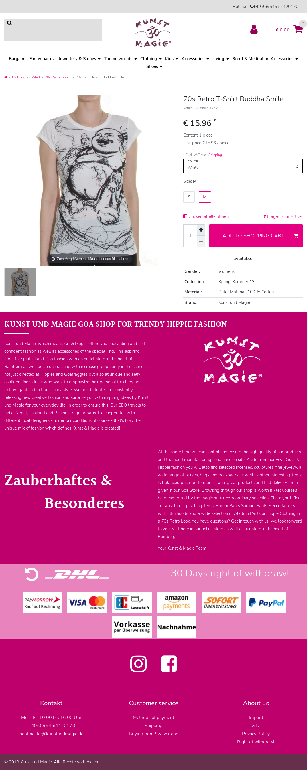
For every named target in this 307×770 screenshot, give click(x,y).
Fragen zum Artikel (283, 216)
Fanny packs (41, 59)
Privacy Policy (256, 734)
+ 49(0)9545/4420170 (51, 725)
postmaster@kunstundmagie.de (51, 734)
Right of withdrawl (256, 742)
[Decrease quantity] (201, 241)
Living (218, 59)
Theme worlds (118, 59)
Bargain (16, 59)
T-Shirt (35, 77)
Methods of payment (153, 717)
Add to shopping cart (260, 235)
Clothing (18, 77)
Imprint (256, 717)
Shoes (152, 66)
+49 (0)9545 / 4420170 (275, 6)
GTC (256, 725)
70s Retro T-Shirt (58, 77)
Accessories (193, 59)
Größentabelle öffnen (206, 216)
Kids (169, 59)
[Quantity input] (190, 235)
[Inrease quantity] (201, 230)
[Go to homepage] (5, 77)
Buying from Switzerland (153, 734)
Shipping (215, 155)
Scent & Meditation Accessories (262, 59)
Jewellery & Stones (77, 59)
